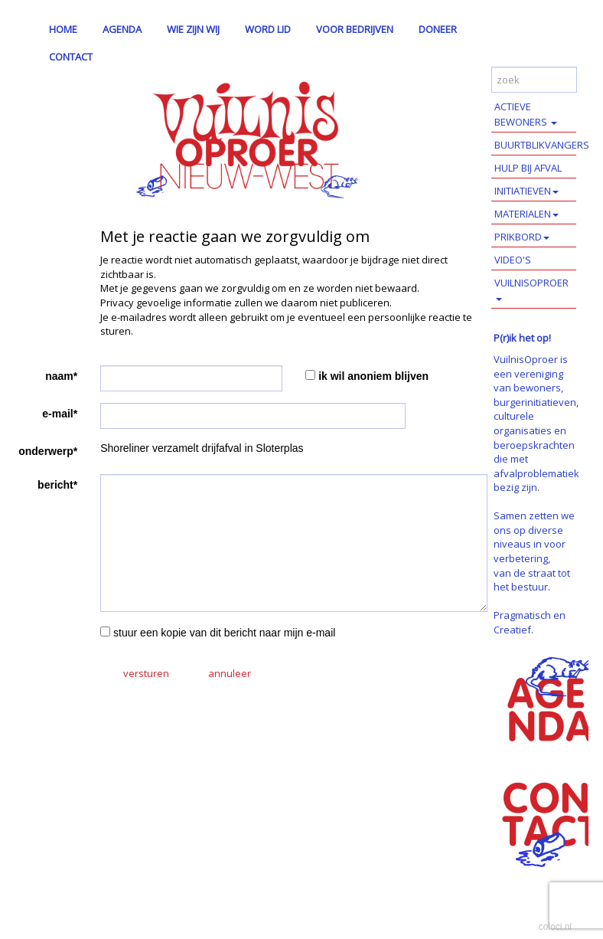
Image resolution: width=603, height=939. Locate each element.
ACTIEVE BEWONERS (525, 114)
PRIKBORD (521, 237)
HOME (63, 29)
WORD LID (268, 29)
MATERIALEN (526, 214)
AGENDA (122, 29)
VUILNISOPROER (531, 288)
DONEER (438, 29)
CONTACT (71, 57)
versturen (146, 673)
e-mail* (59, 413)
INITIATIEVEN (526, 191)
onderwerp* (47, 451)
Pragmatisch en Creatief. (530, 622)
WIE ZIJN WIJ (193, 29)
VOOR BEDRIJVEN (354, 29)
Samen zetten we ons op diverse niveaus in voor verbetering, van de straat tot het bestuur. (534, 551)
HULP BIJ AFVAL (528, 168)
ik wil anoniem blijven (373, 376)
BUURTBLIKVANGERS (535, 145)
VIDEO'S (512, 260)
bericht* (57, 485)
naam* (61, 376)
